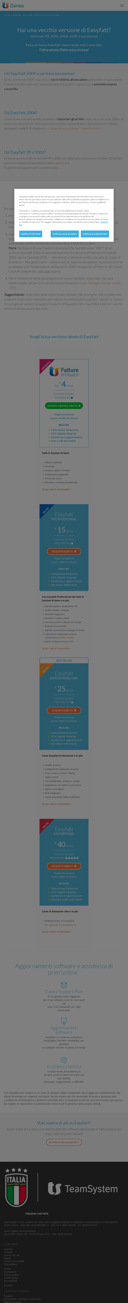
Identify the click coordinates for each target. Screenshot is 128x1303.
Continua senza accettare (64, 234)
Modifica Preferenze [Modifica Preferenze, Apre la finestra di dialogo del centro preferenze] (30, 234)
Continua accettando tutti (95, 234)
